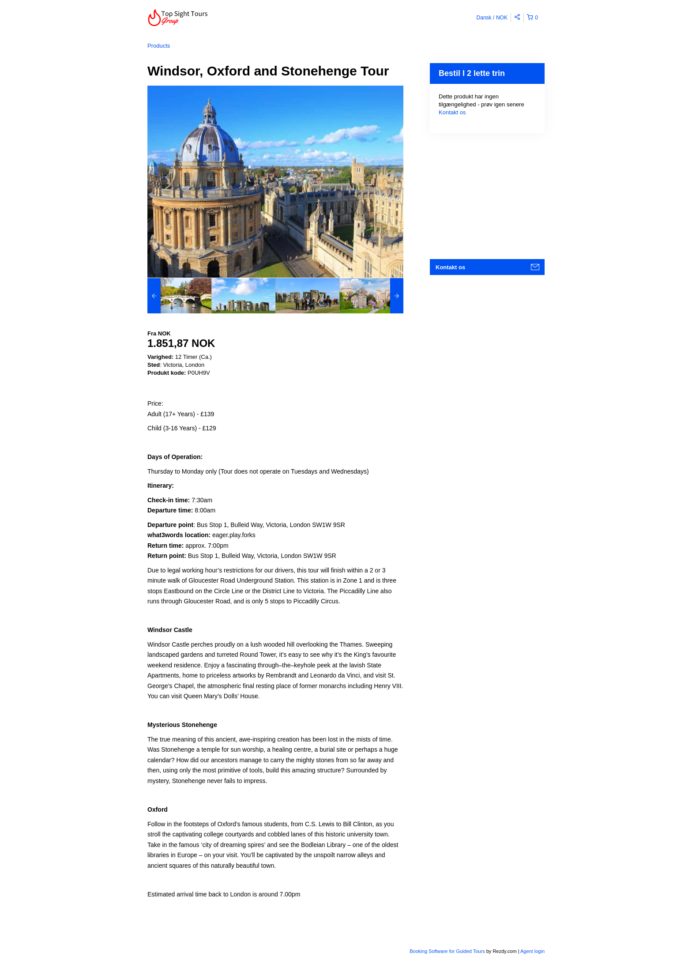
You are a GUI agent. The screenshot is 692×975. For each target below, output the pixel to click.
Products (158, 45)
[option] (179, 295)
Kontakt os (452, 112)
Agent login (532, 951)
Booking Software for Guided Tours (448, 951)
